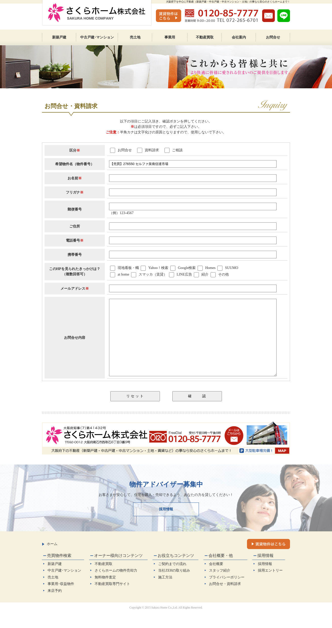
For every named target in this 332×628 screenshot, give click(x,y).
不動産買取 (103, 579)
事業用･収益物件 (61, 599)
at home (123, 274)
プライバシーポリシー (226, 592)
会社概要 (216, 579)
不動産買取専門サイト (112, 599)
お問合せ (121, 150)
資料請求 (148, 150)
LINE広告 (184, 274)
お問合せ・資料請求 (225, 599)
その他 (223, 274)
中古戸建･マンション (64, 585)
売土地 (53, 592)
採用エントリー (270, 585)
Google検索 (187, 268)
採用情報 (166, 524)
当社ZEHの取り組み (174, 585)
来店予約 (55, 606)
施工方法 (165, 592)
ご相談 (173, 150)
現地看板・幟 (128, 268)
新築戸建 (55, 579)
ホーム (49, 559)
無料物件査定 (105, 592)
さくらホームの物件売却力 (116, 585)
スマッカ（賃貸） (153, 274)
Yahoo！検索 (158, 268)
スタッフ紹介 (219, 585)
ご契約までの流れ (172, 579)
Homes (210, 268)
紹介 (205, 274)
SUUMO (231, 268)
